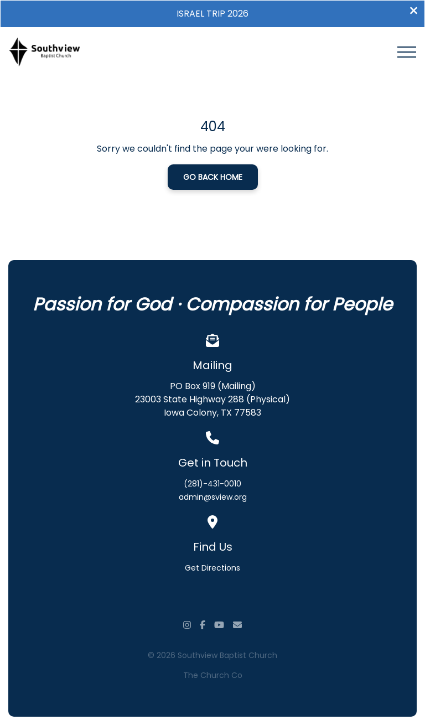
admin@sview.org (213, 497)
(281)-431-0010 (212, 483)
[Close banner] (413, 12)
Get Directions (212, 567)
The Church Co (212, 675)
